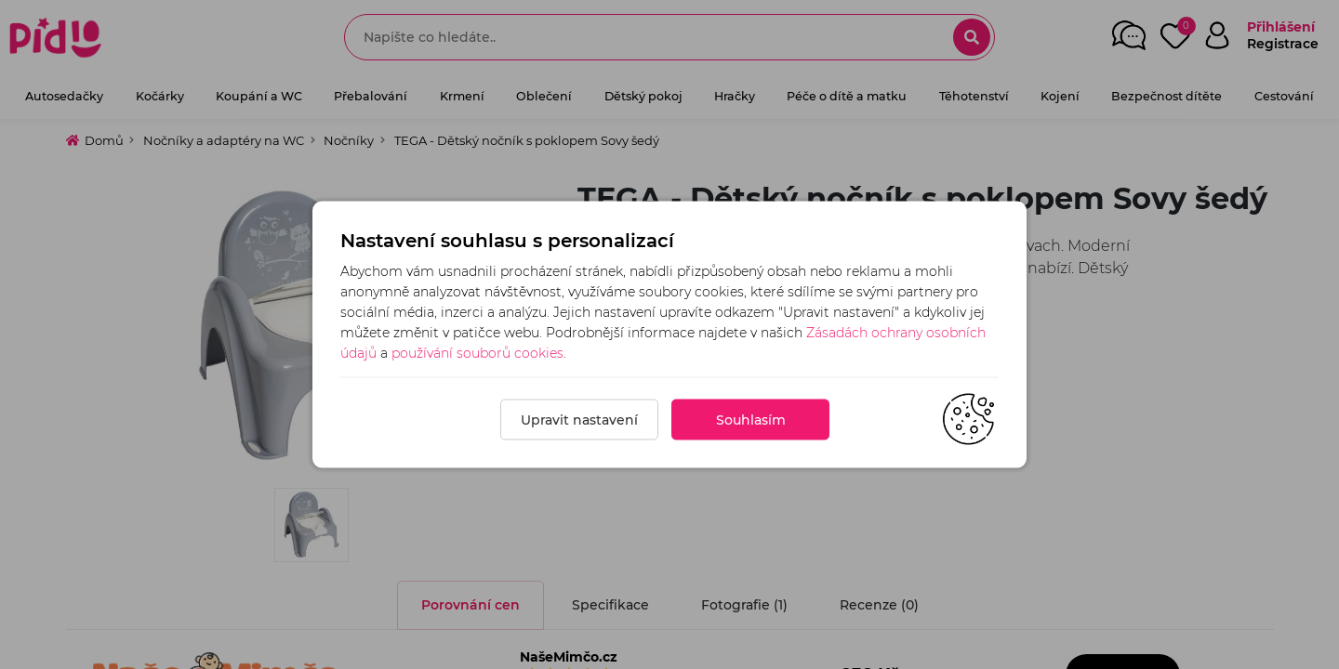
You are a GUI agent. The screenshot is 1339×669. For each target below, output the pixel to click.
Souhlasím (751, 420)
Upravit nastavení (579, 420)
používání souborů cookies (477, 353)
